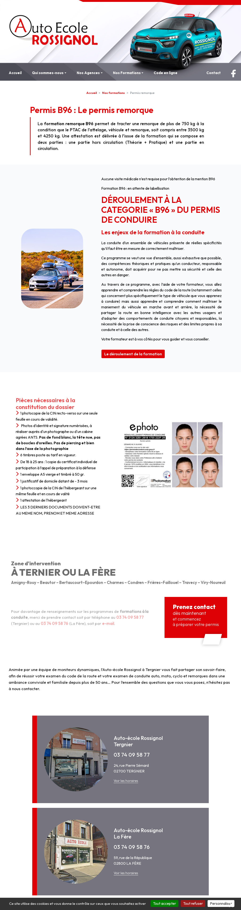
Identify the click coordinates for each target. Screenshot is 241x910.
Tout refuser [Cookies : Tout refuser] (193, 903)
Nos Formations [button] (127, 73)
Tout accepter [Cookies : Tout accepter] (164, 903)
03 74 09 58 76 (132, 847)
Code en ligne (165, 73)
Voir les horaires (126, 780)
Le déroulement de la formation (133, 354)
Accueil (15, 73)
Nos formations (113, 93)
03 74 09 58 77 (132, 754)
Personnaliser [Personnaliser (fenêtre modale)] (221, 903)
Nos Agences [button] (88, 73)
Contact (213, 73)
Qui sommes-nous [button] (48, 73)
